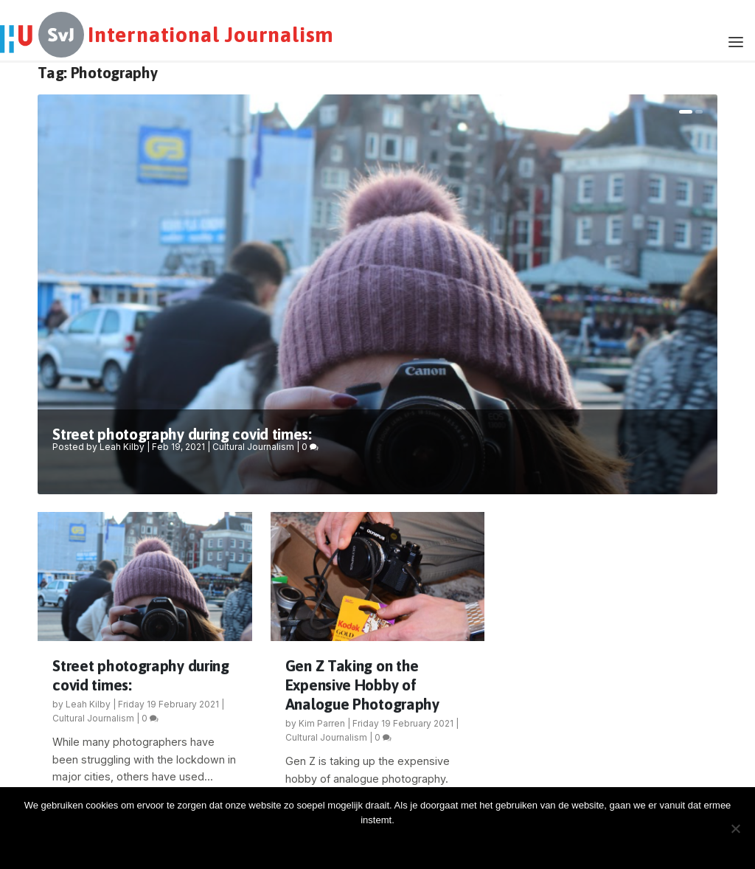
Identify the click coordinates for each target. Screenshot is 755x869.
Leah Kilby (122, 446)
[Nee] (735, 828)
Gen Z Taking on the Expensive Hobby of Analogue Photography (362, 685)
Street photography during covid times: (182, 434)
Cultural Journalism (253, 446)
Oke (381, 845)
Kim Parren (322, 723)
